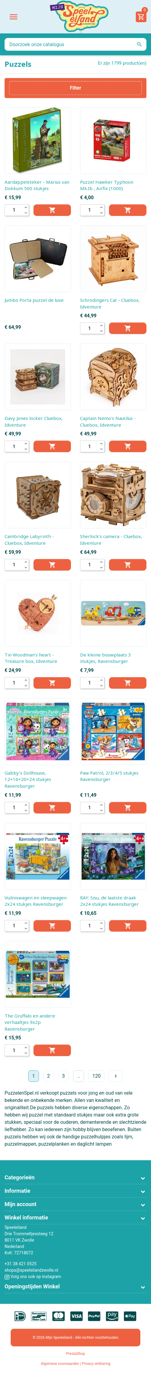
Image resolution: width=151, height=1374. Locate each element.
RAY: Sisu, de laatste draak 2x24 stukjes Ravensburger (109, 901)
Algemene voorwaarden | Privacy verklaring (76, 1364)
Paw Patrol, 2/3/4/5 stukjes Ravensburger (109, 776)
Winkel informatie (26, 1217)
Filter (75, 88)
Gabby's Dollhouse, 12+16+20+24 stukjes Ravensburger (28, 779)
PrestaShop (75, 1354)
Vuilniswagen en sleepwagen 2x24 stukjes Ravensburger (36, 901)
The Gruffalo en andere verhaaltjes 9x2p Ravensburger (30, 1022)
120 (96, 1076)
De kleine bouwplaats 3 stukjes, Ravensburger (105, 658)
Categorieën (20, 1177)
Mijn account (21, 1204)
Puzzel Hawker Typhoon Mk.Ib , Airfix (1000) (106, 185)
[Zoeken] (75, 44)
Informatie (17, 1191)
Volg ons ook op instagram (33, 1276)
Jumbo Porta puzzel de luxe (34, 300)
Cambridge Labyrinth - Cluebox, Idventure (29, 539)
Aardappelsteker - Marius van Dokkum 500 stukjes (37, 185)
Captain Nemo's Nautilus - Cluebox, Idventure (108, 421)
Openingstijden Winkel (32, 1286)
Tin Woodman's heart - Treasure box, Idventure (31, 658)
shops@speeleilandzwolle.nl (31, 1270)
